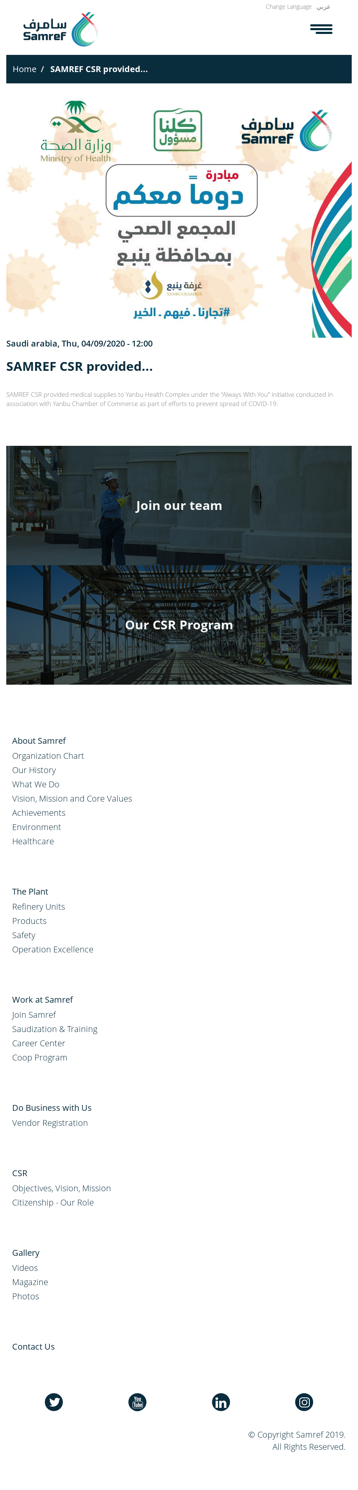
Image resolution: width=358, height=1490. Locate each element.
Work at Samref (42, 999)
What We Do (36, 784)
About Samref (39, 740)
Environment (36, 827)
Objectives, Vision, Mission (61, 1188)
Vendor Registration (50, 1122)
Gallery (25, 1252)
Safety (23, 935)
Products (29, 920)
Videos (25, 1267)
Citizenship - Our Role (53, 1202)
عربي (323, 6)
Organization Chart (48, 755)
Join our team (179, 505)
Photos (25, 1296)
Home (24, 69)
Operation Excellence (52, 949)
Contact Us (33, 1346)
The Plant (30, 891)
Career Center (38, 1043)
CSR (19, 1173)
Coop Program (39, 1057)
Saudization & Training (54, 1029)
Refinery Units (38, 906)
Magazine (30, 1282)
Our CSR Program (179, 624)
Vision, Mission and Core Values (72, 798)
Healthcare (33, 841)
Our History (34, 770)
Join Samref (34, 1014)
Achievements (38, 812)
